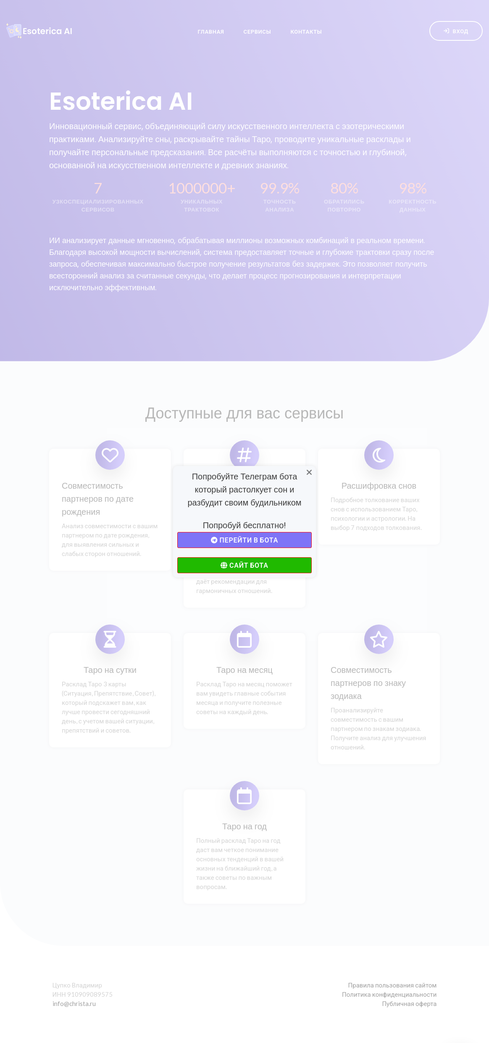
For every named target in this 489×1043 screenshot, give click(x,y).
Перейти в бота (244, 540)
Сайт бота (244, 565)
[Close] (309, 473)
